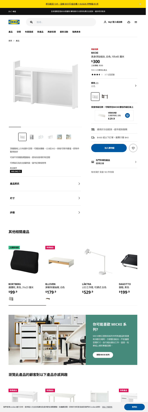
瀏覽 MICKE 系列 (102, 354)
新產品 (40, 31)
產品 (17, 40)
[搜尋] (66, 22)
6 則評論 (111, 74)
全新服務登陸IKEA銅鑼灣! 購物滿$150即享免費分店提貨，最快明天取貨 (78, 11)
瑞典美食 (76, 31)
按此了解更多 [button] (107, 407)
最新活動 (64, 31)
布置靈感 (29, 31)
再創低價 (52, 31)
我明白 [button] (134, 407)
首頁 (10, 40)
